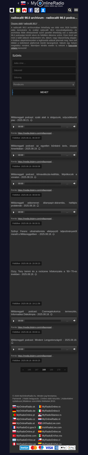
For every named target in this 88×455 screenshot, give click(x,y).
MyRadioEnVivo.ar (23, 440)
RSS (53, 401)
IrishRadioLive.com (50, 427)
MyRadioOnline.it (49, 410)
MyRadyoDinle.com (24, 435)
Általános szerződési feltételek (36, 401)
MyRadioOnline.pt (23, 415)
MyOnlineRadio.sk (23, 406)
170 (58, 370)
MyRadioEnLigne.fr (24, 427)
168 (44, 370)
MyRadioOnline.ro (49, 406)
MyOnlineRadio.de (23, 410)
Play (13, 127)
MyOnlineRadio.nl (49, 419)
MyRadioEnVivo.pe (24, 444)
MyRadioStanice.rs (49, 415)
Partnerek (16, 398)
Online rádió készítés (50, 398)
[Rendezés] (44, 84)
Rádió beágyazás (31, 398)
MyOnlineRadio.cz (23, 419)
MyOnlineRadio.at (23, 423)
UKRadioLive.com (49, 423)
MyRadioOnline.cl (49, 440)
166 (29, 370)
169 (51, 370)
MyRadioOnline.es (49, 431)
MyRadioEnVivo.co (49, 444)
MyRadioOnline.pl (23, 431)
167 (36, 370)
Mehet (44, 92)
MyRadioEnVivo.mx (50, 435)
